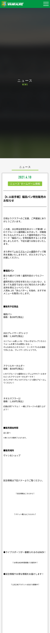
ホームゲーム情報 (30, 183)
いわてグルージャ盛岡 (24, 251)
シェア (25, 621)
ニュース (15, 183)
